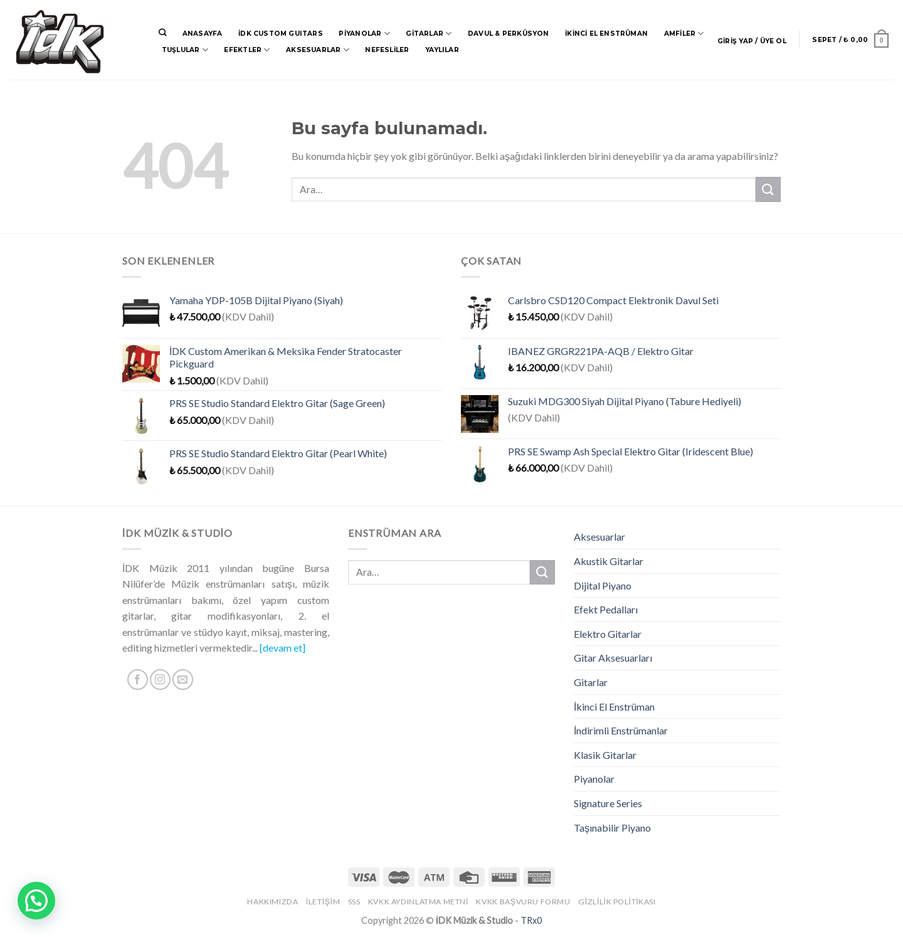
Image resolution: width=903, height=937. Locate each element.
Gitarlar (429, 34)
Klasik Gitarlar (605, 755)
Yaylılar (442, 50)
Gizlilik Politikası (617, 901)
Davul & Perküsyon (508, 33)
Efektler (247, 50)
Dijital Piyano (602, 585)
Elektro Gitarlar (608, 634)
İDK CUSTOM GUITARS (280, 33)
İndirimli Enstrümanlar (621, 730)
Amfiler (684, 34)
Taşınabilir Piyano (612, 828)
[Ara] (162, 33)
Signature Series (608, 803)
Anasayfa (202, 33)
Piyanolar (364, 34)
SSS (354, 901)
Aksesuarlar (317, 50)
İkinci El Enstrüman (606, 33)
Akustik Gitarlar (608, 561)
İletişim (323, 901)
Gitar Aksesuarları (613, 658)
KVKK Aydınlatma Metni (418, 901)
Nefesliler (387, 50)
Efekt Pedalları (606, 609)
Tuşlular (185, 50)
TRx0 (531, 920)
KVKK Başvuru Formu (523, 901)
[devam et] (282, 648)
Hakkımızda (272, 901)
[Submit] (768, 189)
